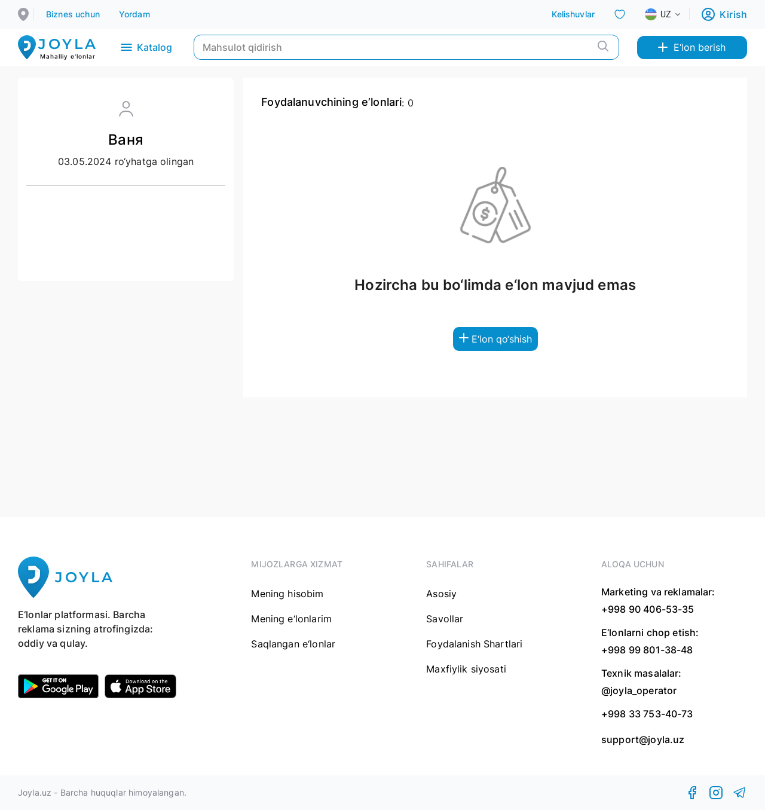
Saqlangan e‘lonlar (293, 644)
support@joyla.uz (642, 739)
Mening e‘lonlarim (291, 619)
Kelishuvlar (573, 14)
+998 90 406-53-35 (647, 609)
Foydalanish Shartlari (474, 644)
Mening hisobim (287, 594)
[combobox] (672, 14)
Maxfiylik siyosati (466, 669)
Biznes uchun (73, 14)
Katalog (145, 47)
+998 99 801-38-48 (647, 650)
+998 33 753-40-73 (647, 714)
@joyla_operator (639, 690)
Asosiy (441, 594)
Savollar (444, 619)
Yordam (134, 14)
